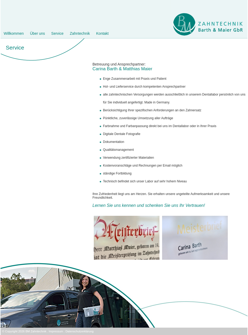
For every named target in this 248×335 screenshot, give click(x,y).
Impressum (56, 331)
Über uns (37, 33)
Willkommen (14, 33)
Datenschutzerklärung (79, 331)
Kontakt (102, 33)
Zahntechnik (80, 33)
